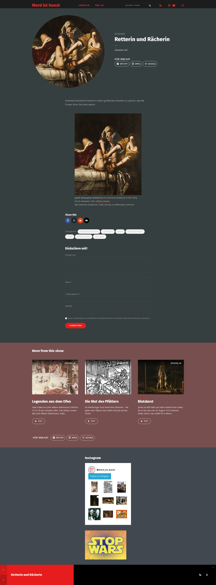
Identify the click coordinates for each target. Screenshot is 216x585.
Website (68, 306)
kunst (120, 231)
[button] (94, 487)
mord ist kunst (83, 236)
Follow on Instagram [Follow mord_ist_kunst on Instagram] (99, 476)
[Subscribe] (200, 574)
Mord (69, 236)
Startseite (84, 5)
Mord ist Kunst (46, 5)
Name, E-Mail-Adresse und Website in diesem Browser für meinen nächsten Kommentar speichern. (109, 318)
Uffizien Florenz (103, 201)
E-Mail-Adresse (72, 294)
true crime (99, 236)
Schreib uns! (70, 255)
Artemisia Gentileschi (89, 231)
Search (150, 5)
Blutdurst (145, 401)
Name (68, 282)
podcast (36, 397)
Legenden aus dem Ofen (51, 401)
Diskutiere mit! (121, 50)
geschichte (108, 231)
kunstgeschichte (135, 231)
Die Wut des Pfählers (102, 401)
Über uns (99, 5)
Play (38, 421)
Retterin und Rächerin (26, 575)
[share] (207, 574)
